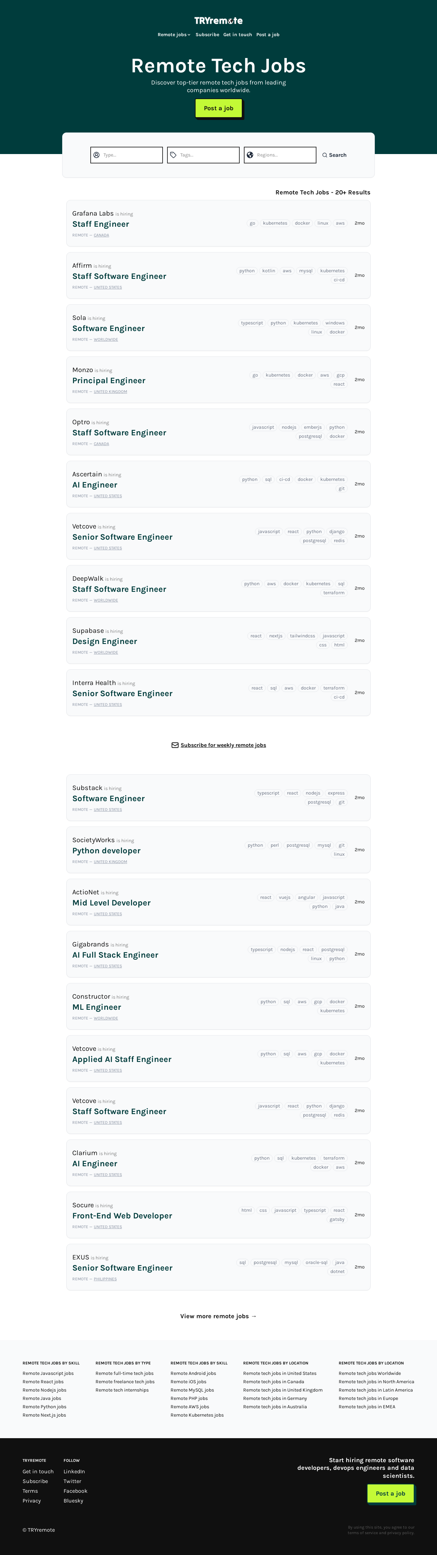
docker (302, 223)
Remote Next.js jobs (44, 1415)
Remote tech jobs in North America (376, 1382)
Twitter (72, 1481)
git (342, 488)
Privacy (32, 1500)
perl (275, 845)
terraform (334, 593)
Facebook (76, 1491)
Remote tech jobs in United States (279, 1373)
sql (268, 479)
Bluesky (73, 1500)
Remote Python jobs (44, 1407)
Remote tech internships (122, 1390)
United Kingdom (110, 391)
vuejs (284, 897)
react (339, 384)
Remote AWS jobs (190, 1407)
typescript (252, 323)
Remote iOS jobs (188, 1382)
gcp (341, 375)
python (247, 271)
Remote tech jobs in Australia (275, 1407)
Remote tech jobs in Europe (368, 1398)
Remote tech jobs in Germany (275, 1398)
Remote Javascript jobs (48, 1373)
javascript (263, 427)
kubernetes (275, 223)
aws (340, 223)
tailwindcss (302, 636)
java (340, 906)
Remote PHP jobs (189, 1398)
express (336, 793)
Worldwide (106, 339)
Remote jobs (174, 35)
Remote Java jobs (42, 1398)
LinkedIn (74, 1471)
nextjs (275, 636)
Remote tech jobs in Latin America (376, 1390)
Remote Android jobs (193, 1373)
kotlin (268, 271)
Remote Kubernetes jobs (197, 1415)
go (252, 223)
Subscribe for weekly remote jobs (223, 745)
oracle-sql (317, 1262)
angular (306, 897)
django (337, 531)
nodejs (289, 427)
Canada (101, 235)
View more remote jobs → (218, 1316)
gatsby (337, 1219)
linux (323, 223)
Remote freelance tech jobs (125, 1382)
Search (334, 155)
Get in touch (237, 35)
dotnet (337, 1271)
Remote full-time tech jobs (125, 1373)
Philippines (105, 1278)
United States (108, 287)
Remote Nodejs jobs (44, 1390)
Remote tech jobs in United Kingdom (283, 1390)
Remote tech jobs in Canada (273, 1382)
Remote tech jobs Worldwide (370, 1373)
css (323, 645)
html (339, 645)
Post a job (268, 35)
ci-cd (339, 280)
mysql (306, 271)
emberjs (313, 427)
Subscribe (207, 35)
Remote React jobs (43, 1382)
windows (335, 323)
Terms (30, 1491)
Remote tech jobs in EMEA (367, 1407)
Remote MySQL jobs (192, 1390)
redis (339, 540)
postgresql (310, 436)
